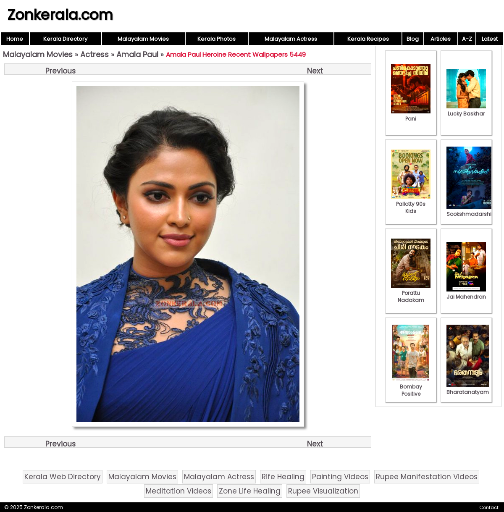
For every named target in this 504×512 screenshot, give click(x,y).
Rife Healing (283, 477)
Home (14, 39)
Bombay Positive (410, 386)
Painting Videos (340, 477)
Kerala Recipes (368, 39)
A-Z (467, 39)
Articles (440, 39)
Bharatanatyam (467, 388)
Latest (490, 39)
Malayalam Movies (143, 39)
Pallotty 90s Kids (410, 204)
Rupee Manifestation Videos (427, 477)
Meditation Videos (178, 491)
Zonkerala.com (60, 15)
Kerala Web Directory (62, 477)
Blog (413, 39)
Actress (94, 54)
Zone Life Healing (250, 491)
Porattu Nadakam (410, 293)
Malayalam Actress (291, 39)
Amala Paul (137, 54)
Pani (410, 115)
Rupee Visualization (323, 491)
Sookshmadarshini (471, 210)
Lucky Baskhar (466, 110)
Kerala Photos (216, 39)
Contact (489, 507)
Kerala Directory (65, 39)
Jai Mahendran (466, 293)
